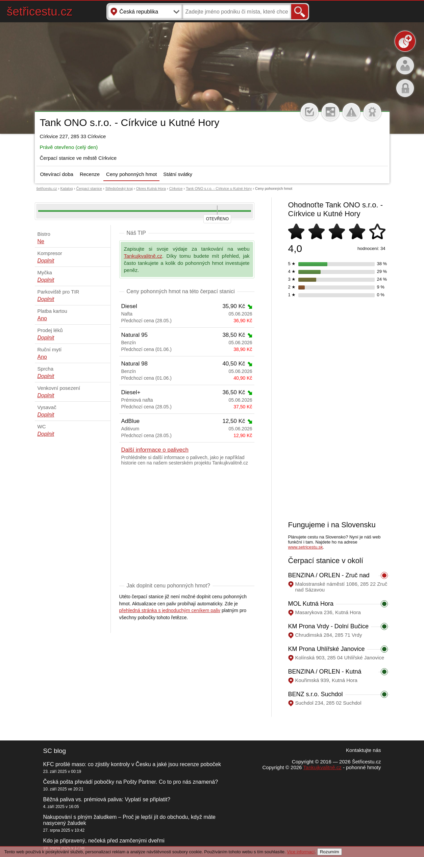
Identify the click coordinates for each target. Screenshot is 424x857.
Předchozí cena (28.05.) (186, 320)
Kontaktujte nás (363, 750)
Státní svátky (177, 174)
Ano (42, 318)
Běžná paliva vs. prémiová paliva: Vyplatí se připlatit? (106, 799)
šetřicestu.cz (40, 11)
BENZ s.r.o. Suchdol (315, 694)
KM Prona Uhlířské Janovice (326, 649)
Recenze (90, 174)
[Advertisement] (186, 525)
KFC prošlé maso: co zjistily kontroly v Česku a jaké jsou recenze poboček (132, 764)
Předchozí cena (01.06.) (186, 349)
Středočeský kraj (119, 188)
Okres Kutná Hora (151, 188)
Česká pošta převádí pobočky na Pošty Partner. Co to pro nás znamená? (130, 782)
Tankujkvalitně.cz (143, 256)
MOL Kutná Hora (310, 603)
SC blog (54, 750)
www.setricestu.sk (305, 547)
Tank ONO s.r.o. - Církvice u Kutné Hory (219, 188)
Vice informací (301, 851)
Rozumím (329, 851)
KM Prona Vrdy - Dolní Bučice (328, 626)
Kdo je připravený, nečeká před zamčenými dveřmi (104, 840)
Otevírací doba (56, 174)
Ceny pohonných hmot (131, 174)
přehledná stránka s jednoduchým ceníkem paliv (170, 610)
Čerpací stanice (89, 188)
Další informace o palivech (155, 450)
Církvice (176, 188)
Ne (41, 241)
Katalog (66, 188)
